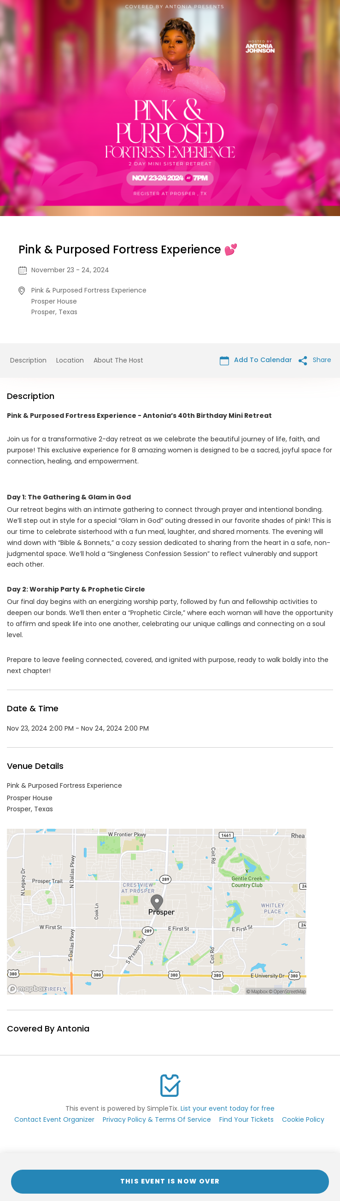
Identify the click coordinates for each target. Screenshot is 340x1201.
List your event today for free (228, 1108)
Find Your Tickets (246, 1119)
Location (70, 360)
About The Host (118, 360)
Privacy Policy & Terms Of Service (157, 1119)
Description (28, 360)
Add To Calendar (256, 360)
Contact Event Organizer (54, 1119)
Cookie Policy (303, 1119)
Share (315, 360)
